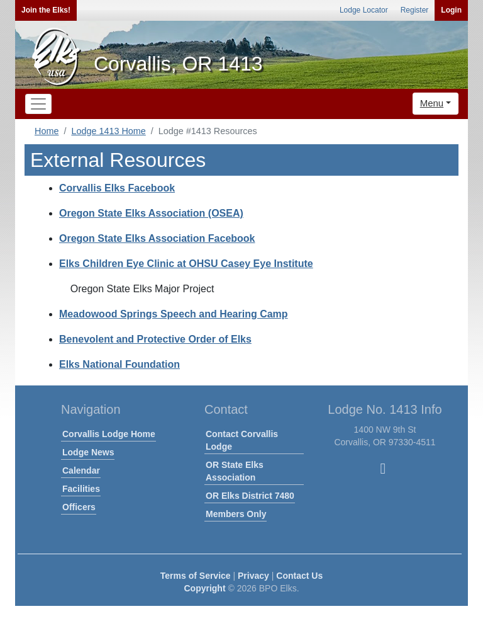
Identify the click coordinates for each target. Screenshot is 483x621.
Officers (79, 507)
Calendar (81, 470)
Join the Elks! (45, 10)
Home (46, 131)
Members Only (236, 514)
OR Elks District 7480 (250, 496)
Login (451, 10)
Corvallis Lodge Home (108, 434)
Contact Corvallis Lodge (242, 440)
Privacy (253, 576)
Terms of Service (195, 576)
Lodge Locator (364, 10)
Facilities (81, 489)
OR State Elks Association (235, 471)
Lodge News (88, 452)
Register (415, 10)
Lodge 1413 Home (108, 131)
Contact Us (299, 576)
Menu (432, 103)
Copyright (204, 588)
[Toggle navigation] (38, 104)
